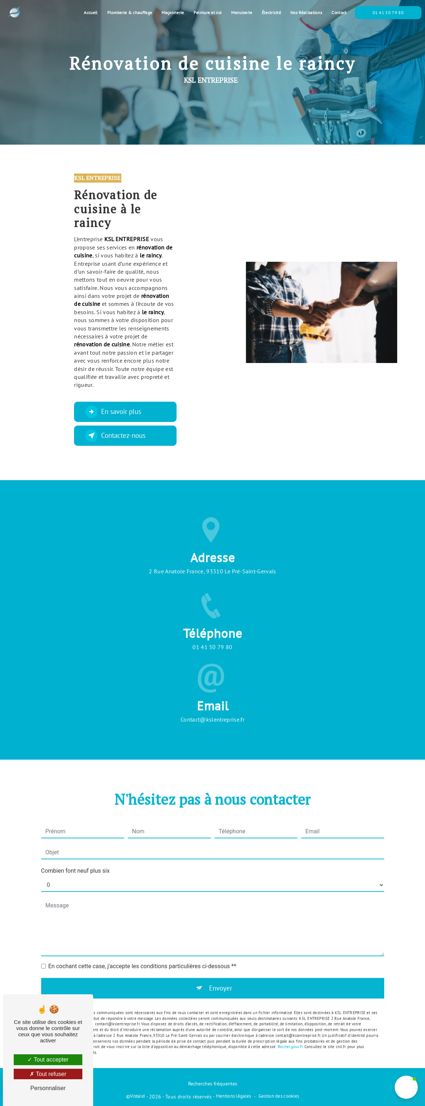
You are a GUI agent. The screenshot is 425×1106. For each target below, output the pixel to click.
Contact (338, 12)
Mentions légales (233, 1096)
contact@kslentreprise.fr (212, 709)
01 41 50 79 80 (388, 12)
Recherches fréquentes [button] (212, 1083)
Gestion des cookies (279, 1096)
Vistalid (137, 1096)
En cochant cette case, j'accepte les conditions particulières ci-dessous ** (142, 956)
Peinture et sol (208, 12)
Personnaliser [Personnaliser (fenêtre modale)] (48, 1088)
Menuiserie (241, 12)
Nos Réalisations (306, 12)
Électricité (271, 12)
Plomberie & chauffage (129, 12)
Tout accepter (47, 1059)
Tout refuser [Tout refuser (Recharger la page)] (48, 1074)
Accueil (90, 12)
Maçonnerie (172, 12)
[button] (406, 1087)
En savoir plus (113, 412)
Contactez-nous (115, 436)
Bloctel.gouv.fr (290, 1036)
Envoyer (220, 978)
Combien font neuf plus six (75, 861)
